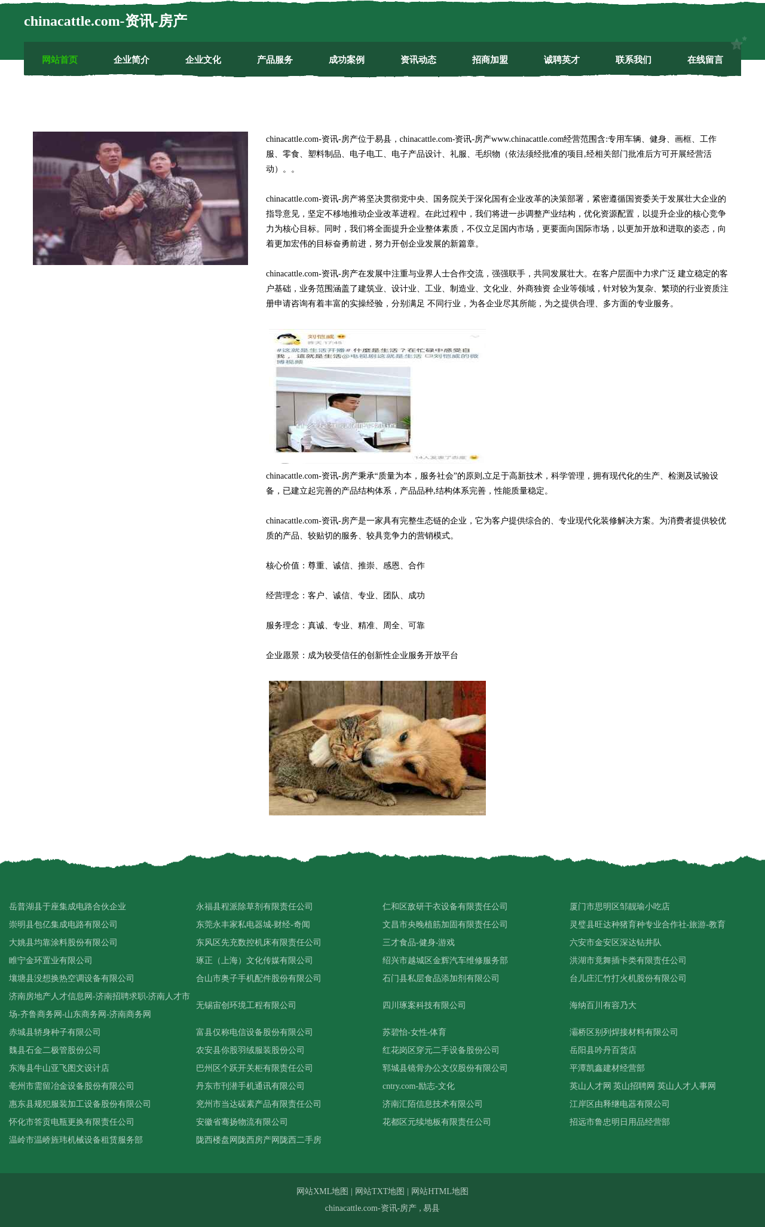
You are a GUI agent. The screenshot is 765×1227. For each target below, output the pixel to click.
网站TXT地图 (380, 1191)
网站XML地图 (322, 1191)
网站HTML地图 (440, 1191)
